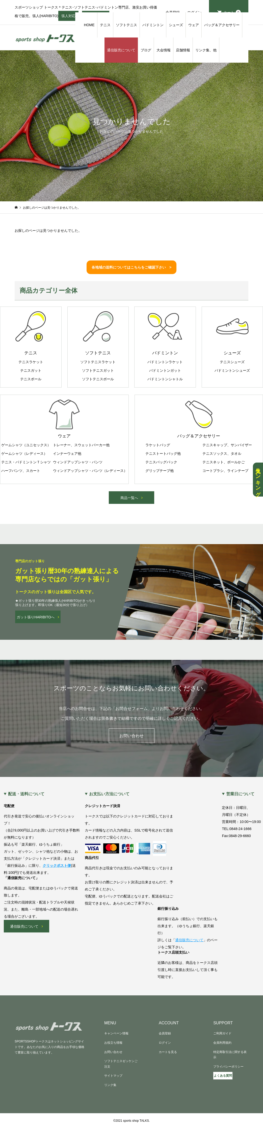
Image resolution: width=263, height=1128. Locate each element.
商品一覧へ (129, 498)
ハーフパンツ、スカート (20, 470)
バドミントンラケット (165, 362)
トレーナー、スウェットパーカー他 (81, 445)
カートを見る (168, 1052)
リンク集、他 (206, 50)
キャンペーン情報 (116, 1033)
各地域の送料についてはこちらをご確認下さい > (131, 267)
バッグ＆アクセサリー (222, 25)
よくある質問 (223, 1075)
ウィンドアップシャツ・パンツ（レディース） (90, 470)
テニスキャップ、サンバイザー (227, 445)
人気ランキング (258, 479)
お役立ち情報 (113, 1042)
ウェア (193, 25)
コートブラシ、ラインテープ (225, 470)
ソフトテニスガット (98, 370)
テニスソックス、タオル (221, 453)
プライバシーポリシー (228, 1066)
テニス (105, 25)
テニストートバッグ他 (163, 453)
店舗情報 (183, 50)
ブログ (146, 50)
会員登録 (165, 1033)
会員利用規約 (222, 1042)
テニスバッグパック (161, 462)
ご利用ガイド (222, 1033)
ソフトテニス (126, 25)
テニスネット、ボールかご (223, 462)
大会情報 (163, 50)
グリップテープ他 (159, 470)
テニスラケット (30, 362)
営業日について (240, 794)
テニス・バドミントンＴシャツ (26, 462)
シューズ (176, 25)
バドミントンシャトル (165, 379)
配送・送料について (26, 794)
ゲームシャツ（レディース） (24, 453)
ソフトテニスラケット (98, 362)
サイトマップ (113, 1075)
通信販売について (121, 50)
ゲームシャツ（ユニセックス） (26, 445)
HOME (89, 25)
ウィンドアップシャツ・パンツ (77, 462)
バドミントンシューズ (232, 370)
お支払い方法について (109, 794)
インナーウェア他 (67, 453)
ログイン (165, 1042)
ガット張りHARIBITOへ (36, 617)
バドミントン (153, 25)
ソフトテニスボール (98, 379)
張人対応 (68, 17)
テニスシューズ (232, 362)
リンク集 (110, 1085)
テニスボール (30, 379)
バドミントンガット (165, 370)
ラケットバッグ (157, 445)
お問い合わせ (131, 736)
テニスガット (30, 370)
